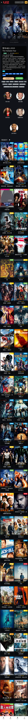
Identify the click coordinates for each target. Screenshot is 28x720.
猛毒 (21, 326)
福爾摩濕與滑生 (7, 513)
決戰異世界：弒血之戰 (21, 677)
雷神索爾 (7, 443)
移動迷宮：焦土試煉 (21, 700)
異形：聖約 (7, 653)
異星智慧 (21, 653)
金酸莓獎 (10, 84)
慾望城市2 (21, 537)
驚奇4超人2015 (7, 162)
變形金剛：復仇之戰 (21, 186)
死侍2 (20, 209)
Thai (25, 81)
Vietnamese (5, 84)
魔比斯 (21, 279)
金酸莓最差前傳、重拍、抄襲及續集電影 (11, 86)
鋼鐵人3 (21, 396)
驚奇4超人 (21, 490)
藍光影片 (11, 81)
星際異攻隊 (21, 373)
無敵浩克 (21, 466)
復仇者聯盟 (21, 233)
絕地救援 (7, 700)
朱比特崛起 (7, 583)
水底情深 (7, 630)
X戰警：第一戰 (21, 420)
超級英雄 (16, 81)
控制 (21, 583)
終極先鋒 (7, 209)
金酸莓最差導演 (22, 84)
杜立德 (7, 256)
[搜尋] (18, 2)
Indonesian (21, 81)
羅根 (21, 350)
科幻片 (8, 81)
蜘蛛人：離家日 (21, 303)
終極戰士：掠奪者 (21, 607)
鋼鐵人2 (21, 443)
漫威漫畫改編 (21, 86)
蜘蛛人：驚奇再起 (7, 420)
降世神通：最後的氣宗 (7, 186)
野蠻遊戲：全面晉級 (7, 607)
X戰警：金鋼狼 (7, 466)
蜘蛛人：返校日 (7, 350)
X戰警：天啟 (7, 373)
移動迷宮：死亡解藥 (21, 630)
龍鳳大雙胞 (7, 560)
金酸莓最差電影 (15, 84)
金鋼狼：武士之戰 (7, 233)
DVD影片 (3, 81)
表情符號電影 (20, 162)
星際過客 (7, 677)
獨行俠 (7, 537)
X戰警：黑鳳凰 (7, 326)
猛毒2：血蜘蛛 (7, 303)
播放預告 (19, 78)
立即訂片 (8, 78)
